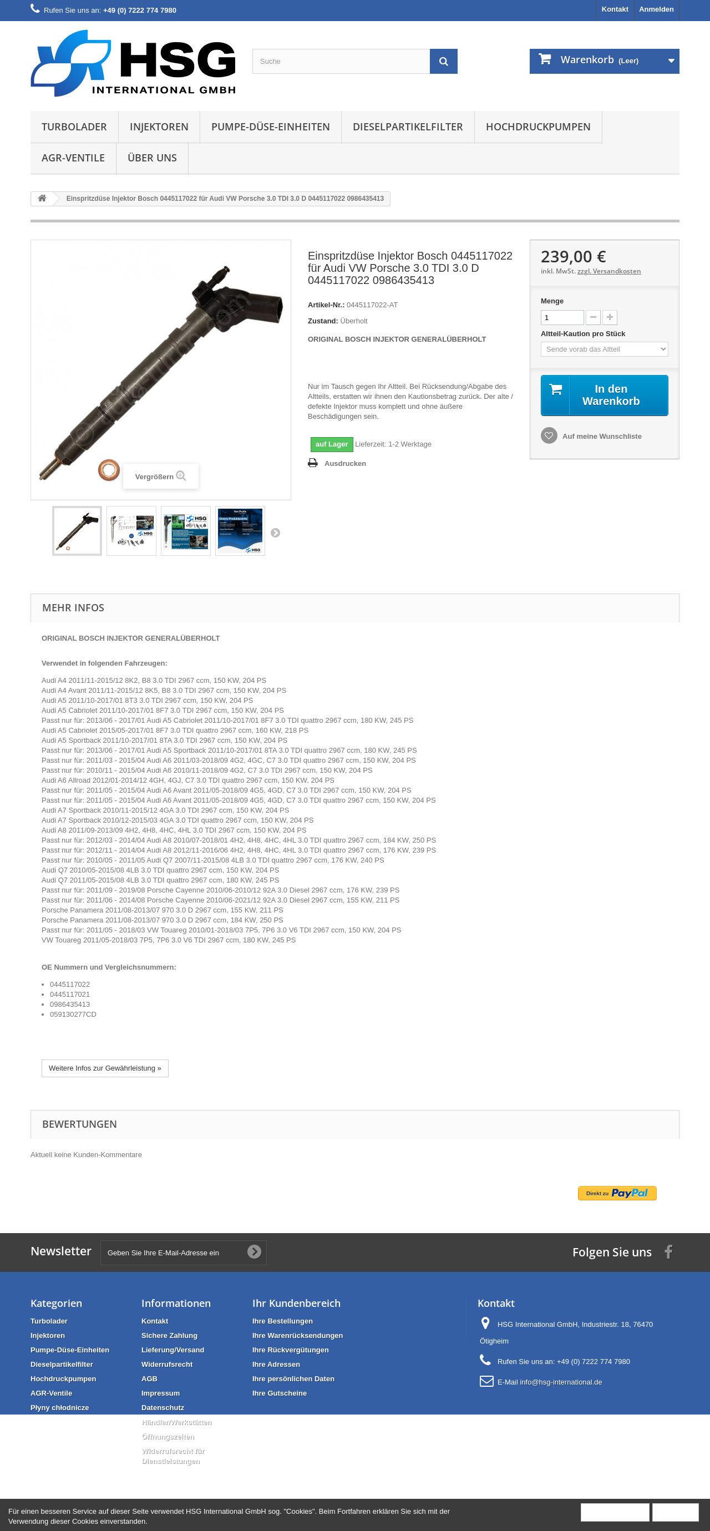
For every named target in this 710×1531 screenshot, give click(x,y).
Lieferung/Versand (172, 1350)
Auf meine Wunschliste (601, 436)
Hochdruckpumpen (538, 126)
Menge (552, 301)
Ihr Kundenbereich (296, 1303)
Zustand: (323, 321)
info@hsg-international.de (561, 1382)
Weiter (275, 532)
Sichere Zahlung (169, 1335)
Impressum (160, 1393)
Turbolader (74, 126)
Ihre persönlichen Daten (293, 1379)
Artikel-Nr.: (326, 305)
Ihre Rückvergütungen (290, 1350)
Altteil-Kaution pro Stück (584, 333)
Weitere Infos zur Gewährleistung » (105, 1068)
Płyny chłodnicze (60, 1407)
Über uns (152, 157)
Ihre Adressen (276, 1364)
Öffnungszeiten (167, 1436)
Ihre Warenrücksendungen (297, 1335)
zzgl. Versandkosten (609, 271)
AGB (149, 1379)
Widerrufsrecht (166, 1364)
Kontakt (615, 9)
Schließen (676, 1512)
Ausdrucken (345, 463)
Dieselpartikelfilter (408, 126)
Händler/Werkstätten (176, 1422)
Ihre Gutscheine (279, 1393)
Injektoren (159, 126)
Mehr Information (615, 1512)
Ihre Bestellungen (282, 1321)
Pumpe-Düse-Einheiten (270, 126)
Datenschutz (162, 1407)
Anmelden (656, 9)
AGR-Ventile (73, 157)
